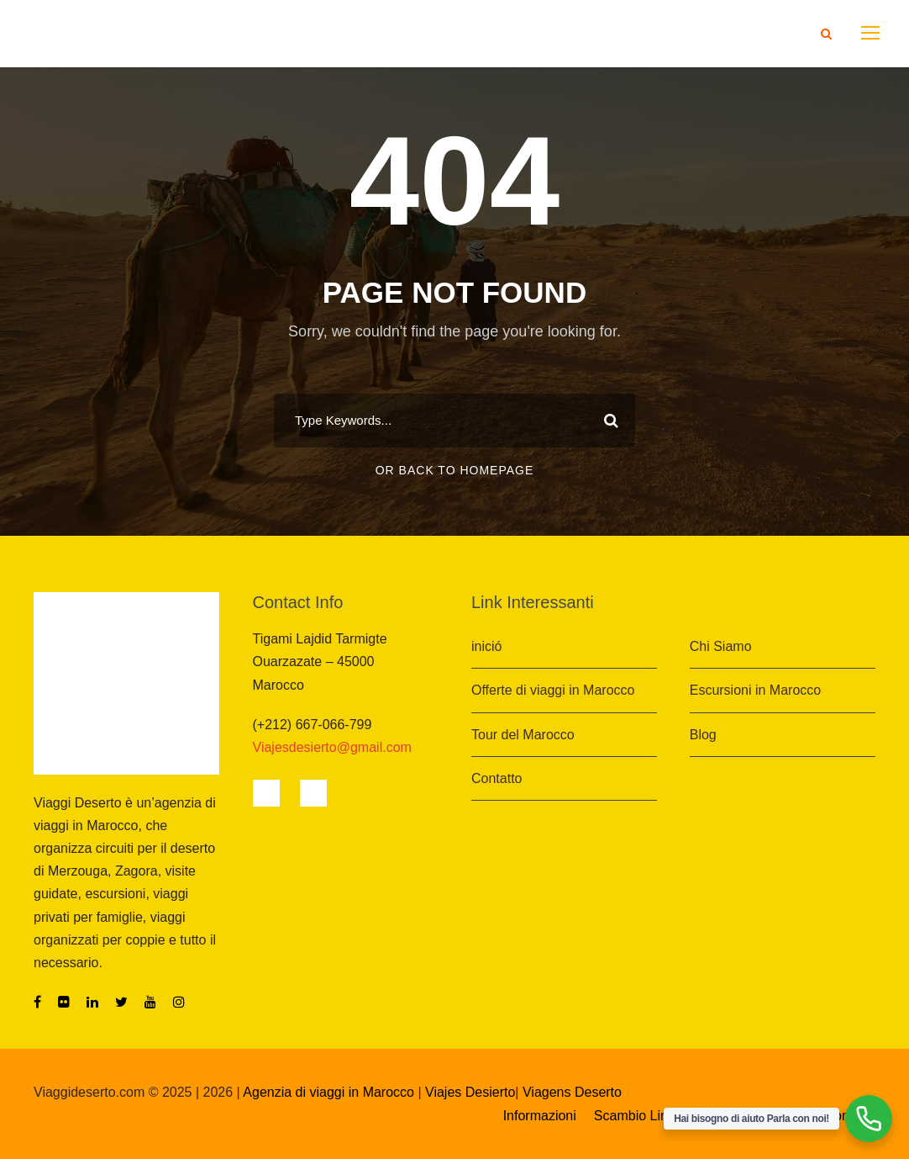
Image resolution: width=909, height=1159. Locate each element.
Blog (703, 735)
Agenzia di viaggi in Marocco (328, 1092)
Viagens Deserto (572, 1092)
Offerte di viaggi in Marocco (552, 690)
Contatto (496, 778)
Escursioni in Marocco (756, 690)
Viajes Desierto (470, 1092)
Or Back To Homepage (455, 470)
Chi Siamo (721, 646)
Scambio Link (636, 1116)
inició (486, 646)
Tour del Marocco (523, 735)
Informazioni (539, 1116)
